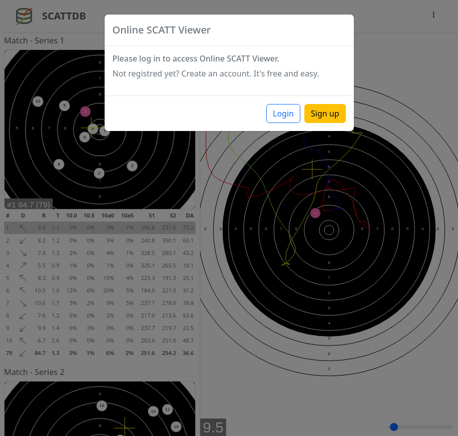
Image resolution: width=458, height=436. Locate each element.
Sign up (325, 113)
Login (283, 113)
